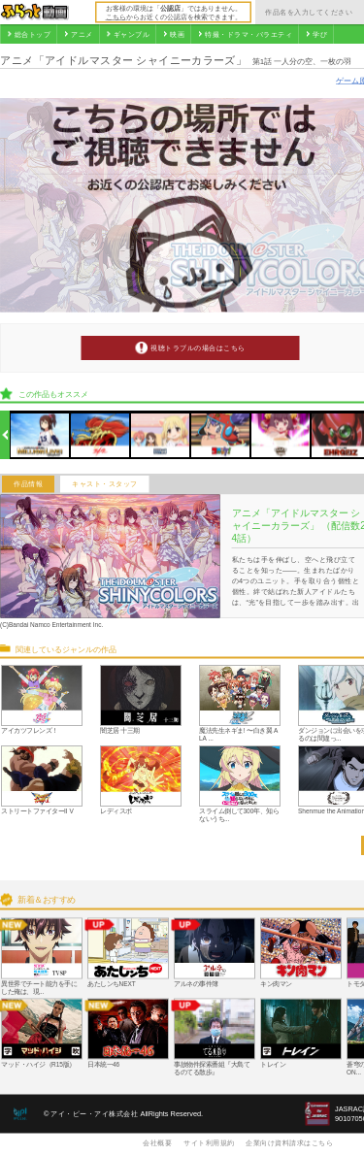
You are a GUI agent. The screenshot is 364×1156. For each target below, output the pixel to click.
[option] (40, 435)
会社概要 (157, 1142)
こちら (116, 16)
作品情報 (28, 484)
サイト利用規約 (209, 1142)
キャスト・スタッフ (105, 484)
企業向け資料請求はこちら (289, 1142)
